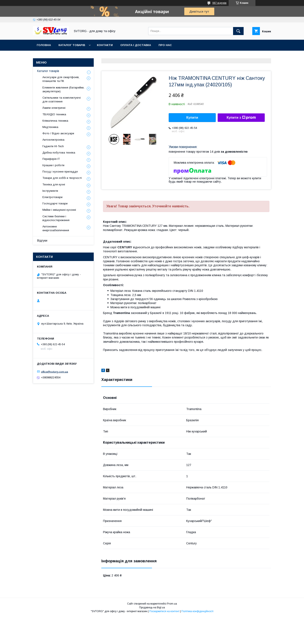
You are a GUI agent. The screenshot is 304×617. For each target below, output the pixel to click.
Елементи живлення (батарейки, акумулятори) (63, 89)
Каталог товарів (71, 45)
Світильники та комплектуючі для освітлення (61, 99)
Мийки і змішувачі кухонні (59, 209)
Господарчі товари (55, 203)
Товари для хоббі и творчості (62, 177)
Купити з (241, 118)
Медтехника (50, 127)
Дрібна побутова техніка (58, 152)
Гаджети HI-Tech (53, 146)
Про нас (165, 45)
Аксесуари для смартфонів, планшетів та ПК (60, 79)
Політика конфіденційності (197, 611)
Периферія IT (51, 158)
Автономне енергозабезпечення (55, 228)
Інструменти (50, 190)
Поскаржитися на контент (164, 611)
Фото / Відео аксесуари (58, 133)
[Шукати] (238, 31)
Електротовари (52, 197)
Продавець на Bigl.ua (152, 607)
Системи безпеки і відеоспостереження (55, 218)
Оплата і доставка (135, 45)
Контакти (105, 45)
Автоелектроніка (53, 139)
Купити (192, 117)
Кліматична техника (55, 120)
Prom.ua (172, 603)
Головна (44, 45)
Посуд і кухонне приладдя (60, 171)
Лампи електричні (53, 107)
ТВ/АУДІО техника (54, 114)
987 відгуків (219, 2)
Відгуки (42, 240)
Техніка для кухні (53, 184)
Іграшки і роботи (53, 165)
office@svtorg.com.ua (54, 371)
